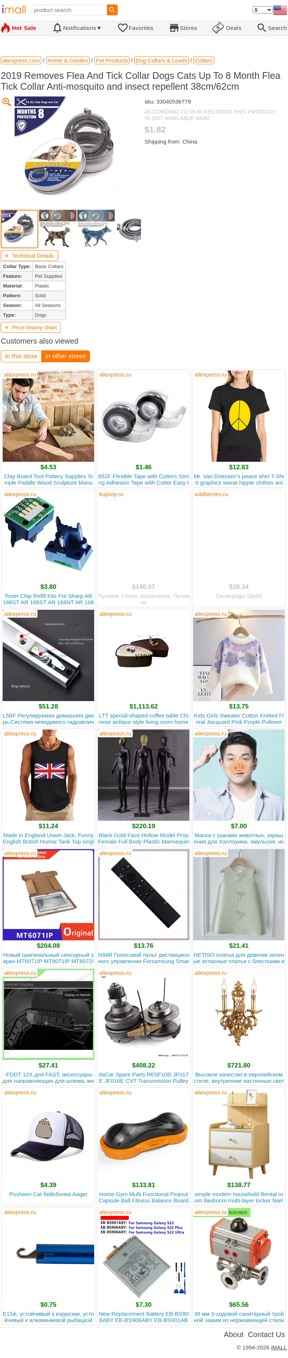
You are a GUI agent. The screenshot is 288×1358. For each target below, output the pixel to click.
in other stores (65, 356)
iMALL (279, 1347)
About (233, 1334)
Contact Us (266, 1334)
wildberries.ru (211, 494)
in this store (21, 356)
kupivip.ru (111, 494)
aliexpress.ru (20, 374)
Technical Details (29, 255)
